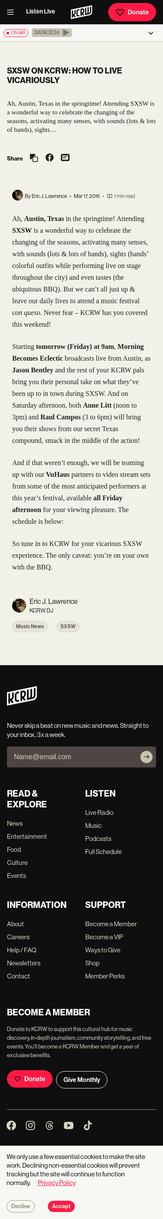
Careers (18, 937)
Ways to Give (102, 950)
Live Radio (99, 812)
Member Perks (105, 976)
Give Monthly (81, 1080)
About (15, 924)
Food (14, 849)
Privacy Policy (57, 1182)
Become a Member (111, 924)
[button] (52, 32)
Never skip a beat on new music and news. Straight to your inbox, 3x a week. (78, 730)
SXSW (68, 626)
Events (16, 875)
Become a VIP (104, 937)
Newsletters (23, 963)
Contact (18, 976)
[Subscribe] (146, 757)
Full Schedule (103, 851)
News (15, 823)
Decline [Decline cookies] (20, 1206)
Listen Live (40, 11)
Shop (92, 963)
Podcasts (98, 838)
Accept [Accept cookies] (61, 1206)
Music (93, 825)
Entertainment (27, 836)
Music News (30, 626)
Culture (17, 862)
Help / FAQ (22, 950)
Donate (132, 12)
